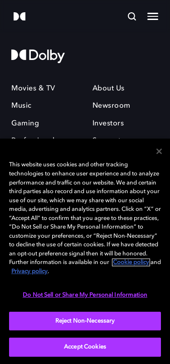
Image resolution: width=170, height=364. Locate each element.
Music (21, 106)
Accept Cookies (85, 347)
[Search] (132, 16)
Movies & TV (33, 88)
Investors (108, 123)
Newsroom (111, 106)
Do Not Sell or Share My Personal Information (85, 295)
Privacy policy (29, 271)
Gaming (25, 123)
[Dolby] (19, 17)
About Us (108, 88)
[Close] (159, 151)
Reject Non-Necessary (85, 321)
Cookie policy (131, 262)
